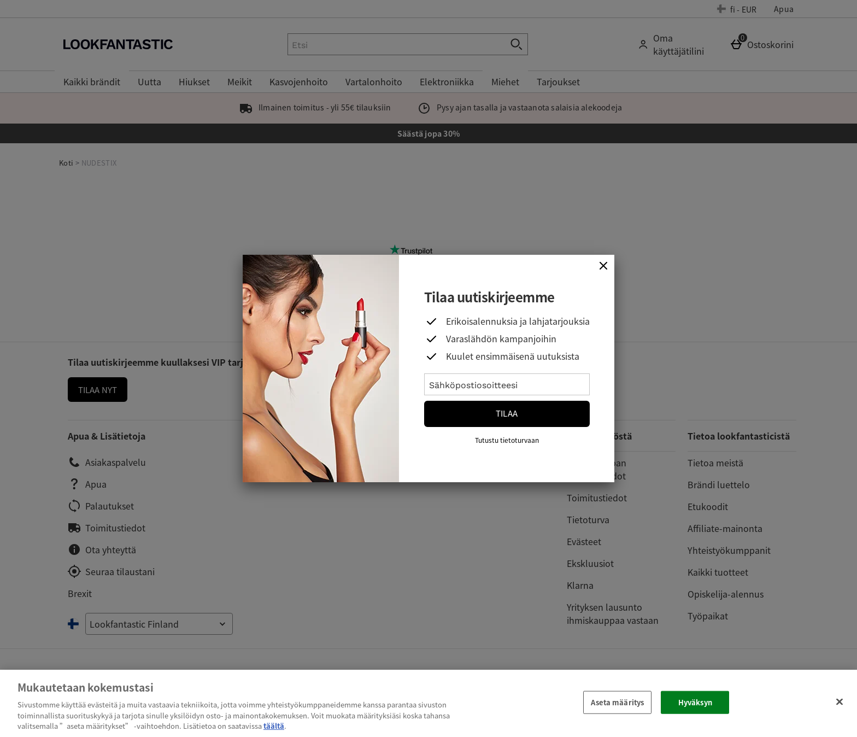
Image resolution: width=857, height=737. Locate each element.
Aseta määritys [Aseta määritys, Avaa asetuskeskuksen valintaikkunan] (617, 702)
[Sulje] (603, 266)
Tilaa (507, 413)
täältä (273, 726)
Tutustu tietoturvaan (507, 440)
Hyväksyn (695, 702)
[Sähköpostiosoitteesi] (507, 384)
